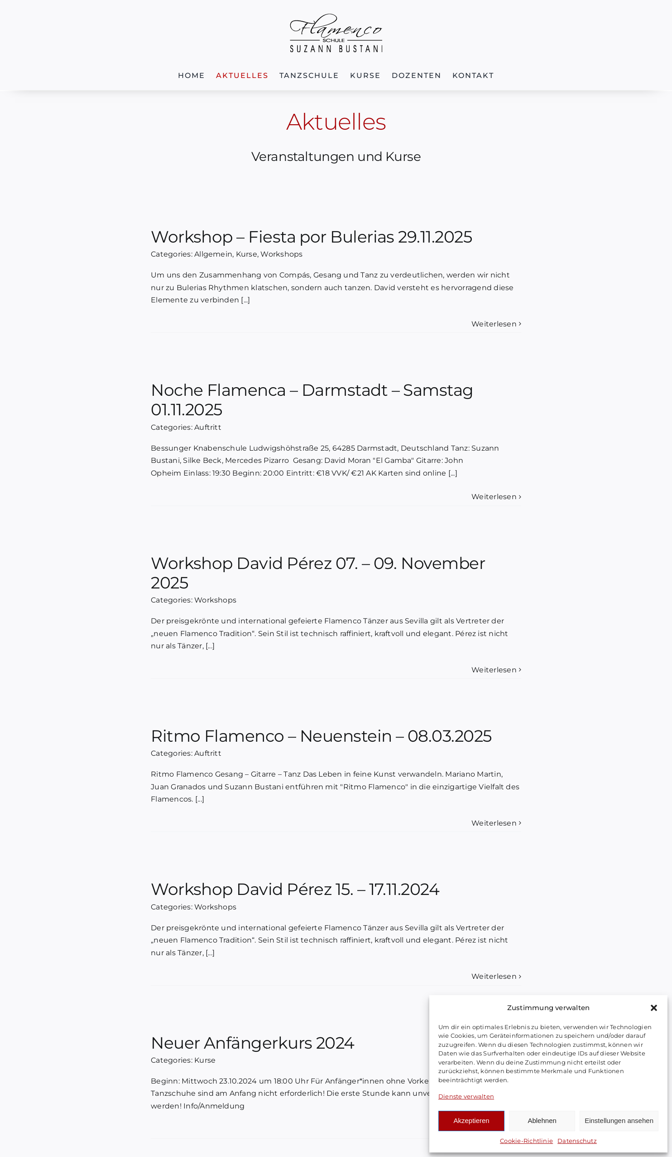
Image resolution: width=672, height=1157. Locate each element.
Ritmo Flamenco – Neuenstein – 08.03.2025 (321, 736)
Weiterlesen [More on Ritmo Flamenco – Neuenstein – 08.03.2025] (494, 823)
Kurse (246, 254)
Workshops (281, 254)
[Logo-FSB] (336, 17)
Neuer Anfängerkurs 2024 (253, 1043)
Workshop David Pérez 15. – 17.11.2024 (295, 889)
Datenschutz (577, 1140)
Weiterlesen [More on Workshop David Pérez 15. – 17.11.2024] (494, 976)
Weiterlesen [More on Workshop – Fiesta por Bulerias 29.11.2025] (494, 324)
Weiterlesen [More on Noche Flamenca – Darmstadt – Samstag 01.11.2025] (494, 496)
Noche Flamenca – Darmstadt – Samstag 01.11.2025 (312, 399)
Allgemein (213, 254)
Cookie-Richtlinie (526, 1140)
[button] (653, 1007)
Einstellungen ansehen (619, 1120)
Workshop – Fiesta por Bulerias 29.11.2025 (311, 237)
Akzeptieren (471, 1120)
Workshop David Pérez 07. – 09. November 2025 (318, 573)
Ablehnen (542, 1120)
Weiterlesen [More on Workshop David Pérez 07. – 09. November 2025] (494, 670)
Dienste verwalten (466, 1096)
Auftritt (207, 427)
